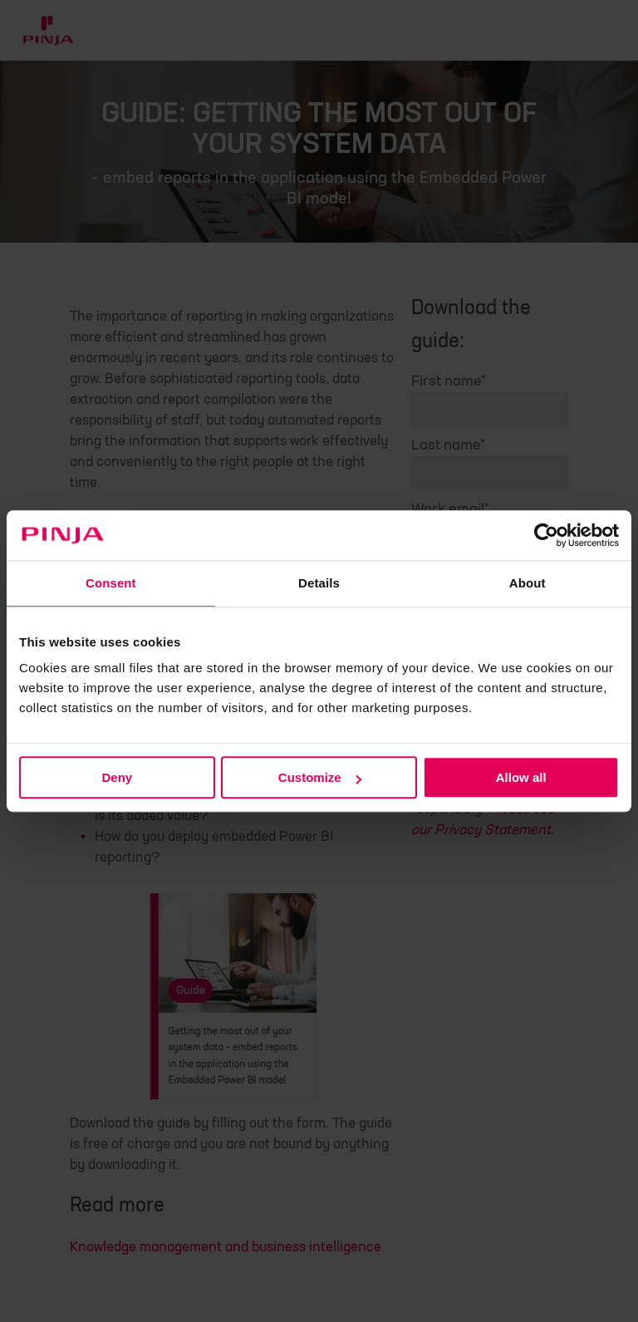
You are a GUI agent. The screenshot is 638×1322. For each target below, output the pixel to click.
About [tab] (527, 583)
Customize (319, 777)
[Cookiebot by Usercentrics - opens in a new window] (546, 535)
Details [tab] (319, 583)
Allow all (521, 777)
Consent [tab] (111, 583)
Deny (116, 777)
